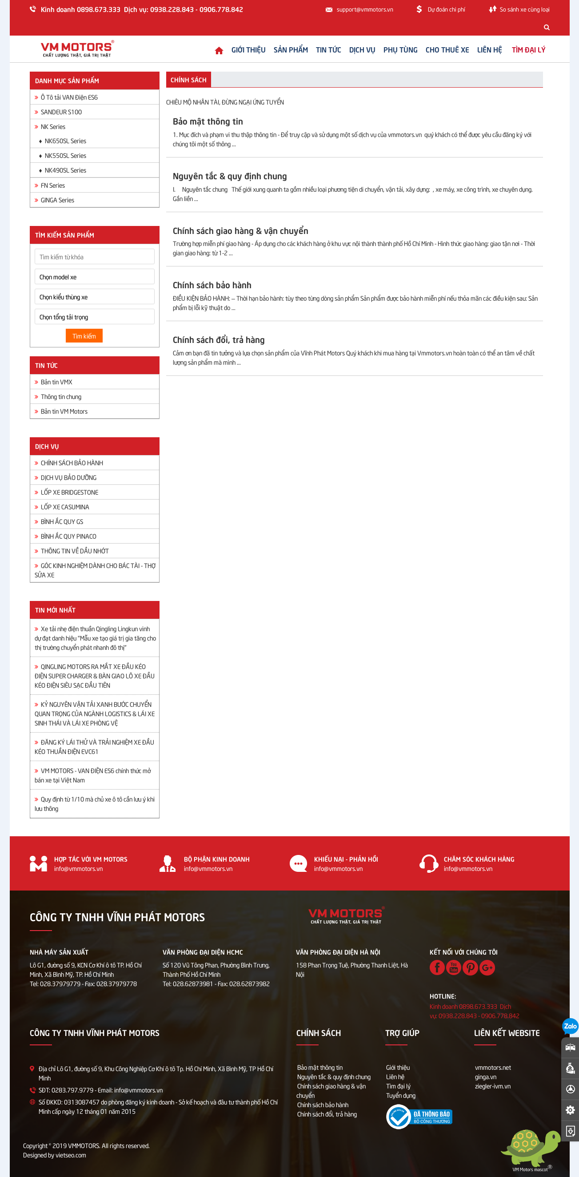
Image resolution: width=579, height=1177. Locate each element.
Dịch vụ (355, 49)
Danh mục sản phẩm (67, 80)
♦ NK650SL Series (62, 140)
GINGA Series (54, 199)
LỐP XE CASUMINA (62, 506)
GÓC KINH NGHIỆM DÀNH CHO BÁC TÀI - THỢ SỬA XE (95, 570)
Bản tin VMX (53, 381)
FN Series (50, 185)
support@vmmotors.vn (365, 9)
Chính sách (189, 79)
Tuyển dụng (400, 1095)
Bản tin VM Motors (61, 411)
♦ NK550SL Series (62, 155)
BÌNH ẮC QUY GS (59, 521)
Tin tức (321, 49)
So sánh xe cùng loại (525, 9)
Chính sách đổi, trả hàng (327, 1113)
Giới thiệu (241, 49)
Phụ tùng (393, 49)
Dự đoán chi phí (446, 9)
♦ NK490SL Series (62, 169)
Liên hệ (482, 49)
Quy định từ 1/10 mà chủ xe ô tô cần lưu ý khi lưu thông (95, 803)
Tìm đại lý (398, 1085)
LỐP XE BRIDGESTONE (66, 492)
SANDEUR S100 (58, 111)
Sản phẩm (283, 49)
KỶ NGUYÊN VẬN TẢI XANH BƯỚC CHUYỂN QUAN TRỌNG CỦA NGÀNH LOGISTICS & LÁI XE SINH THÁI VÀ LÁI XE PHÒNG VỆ (95, 713)
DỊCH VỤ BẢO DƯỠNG (65, 477)
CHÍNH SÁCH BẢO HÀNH (69, 462)
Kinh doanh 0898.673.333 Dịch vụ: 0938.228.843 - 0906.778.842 (142, 8)
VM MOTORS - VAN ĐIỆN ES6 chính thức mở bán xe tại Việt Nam (93, 775)
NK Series (50, 126)
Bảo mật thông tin (320, 1067)
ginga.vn (485, 1076)
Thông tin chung (58, 396)
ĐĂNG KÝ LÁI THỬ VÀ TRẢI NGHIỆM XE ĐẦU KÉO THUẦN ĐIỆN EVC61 (94, 746)
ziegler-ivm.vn (493, 1085)
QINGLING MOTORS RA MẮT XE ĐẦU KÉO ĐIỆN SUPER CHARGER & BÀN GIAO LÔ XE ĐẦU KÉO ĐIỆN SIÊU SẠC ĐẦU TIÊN (95, 675)
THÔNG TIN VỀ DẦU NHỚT (72, 550)
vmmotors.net (493, 1067)
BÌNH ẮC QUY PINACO (65, 536)
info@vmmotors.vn (78, 868)
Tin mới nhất (55, 609)
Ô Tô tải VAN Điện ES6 (66, 97)
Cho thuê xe (440, 49)
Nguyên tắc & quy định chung (334, 1076)
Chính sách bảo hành (322, 1104)
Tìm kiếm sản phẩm (64, 234)
